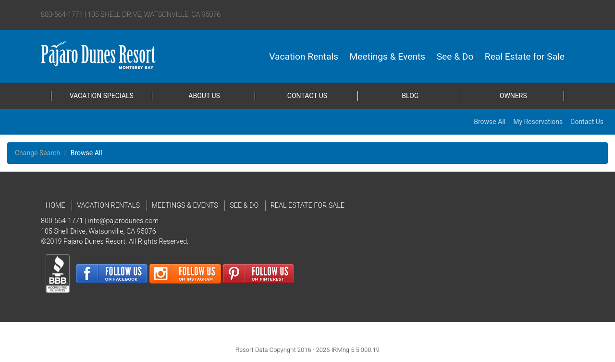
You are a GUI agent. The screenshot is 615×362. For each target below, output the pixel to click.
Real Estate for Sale (525, 56)
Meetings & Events (388, 56)
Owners (513, 96)
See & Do (455, 56)
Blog (410, 96)
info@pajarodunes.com (123, 221)
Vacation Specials (102, 96)
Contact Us (307, 96)
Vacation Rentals (303, 56)
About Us (204, 96)
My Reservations (538, 121)
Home (55, 205)
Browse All (489, 121)
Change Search (37, 153)
